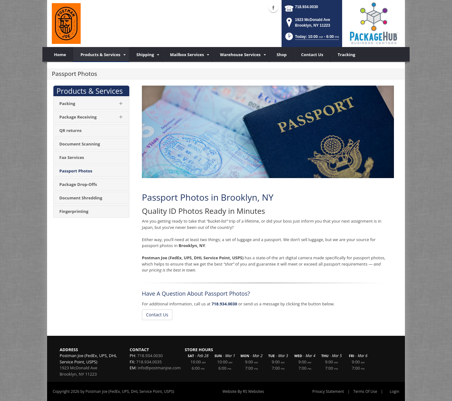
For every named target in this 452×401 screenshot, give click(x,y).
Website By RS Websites (243, 391)
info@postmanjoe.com (159, 368)
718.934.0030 (306, 7)
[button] (311, 38)
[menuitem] (101, 54)
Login (394, 391)
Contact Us (157, 315)
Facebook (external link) (273, 7)
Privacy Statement (328, 391)
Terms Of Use (365, 391)
